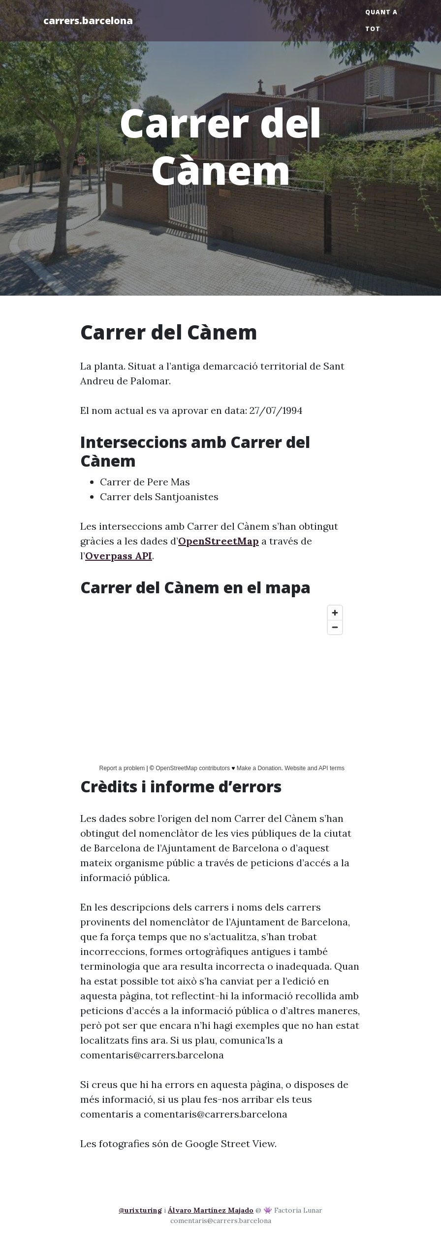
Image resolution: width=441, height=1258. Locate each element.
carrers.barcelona (88, 20)
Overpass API (118, 555)
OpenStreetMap (218, 541)
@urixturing (140, 1210)
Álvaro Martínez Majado (210, 1210)
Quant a (381, 12)
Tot (372, 29)
